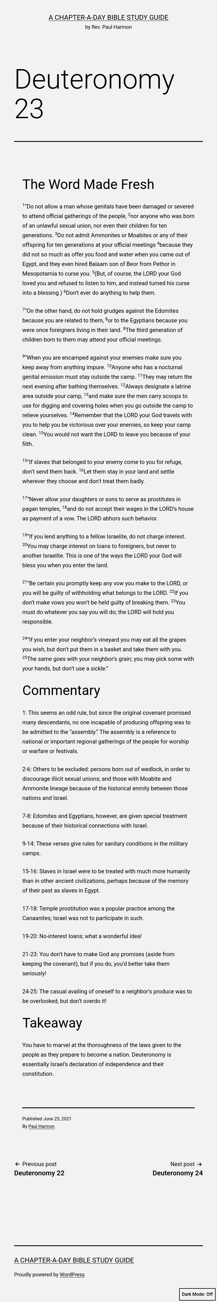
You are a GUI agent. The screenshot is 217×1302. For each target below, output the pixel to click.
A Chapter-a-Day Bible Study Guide (108, 17)
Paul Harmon (42, 1126)
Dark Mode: (197, 1294)
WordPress (72, 1274)
